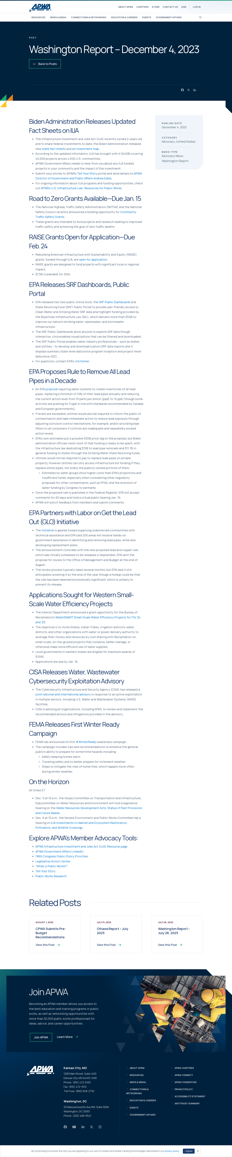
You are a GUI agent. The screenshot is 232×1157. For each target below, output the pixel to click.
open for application (93, 259)
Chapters (142, 6)
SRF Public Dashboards (114, 302)
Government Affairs (169, 17)
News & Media (58, 17)
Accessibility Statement (190, 1096)
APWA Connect (184, 1075)
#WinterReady (86, 742)
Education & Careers (124, 17)
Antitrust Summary (187, 1103)
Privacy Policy (184, 1089)
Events (146, 17)
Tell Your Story (87, 173)
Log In (197, 6)
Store (156, 6)
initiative (48, 530)
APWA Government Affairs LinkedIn (59, 851)
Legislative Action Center (53, 861)
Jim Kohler (82, 361)
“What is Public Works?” (51, 866)
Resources (38, 17)
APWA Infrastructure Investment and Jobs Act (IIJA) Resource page (81, 846)
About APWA (125, 6)
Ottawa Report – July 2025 (112, 931)
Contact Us (170, 6)
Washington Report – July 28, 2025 (174, 931)
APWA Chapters (184, 1068)
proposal (52, 389)
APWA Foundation (185, 1082)
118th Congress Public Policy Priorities (61, 856)
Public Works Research (51, 876)
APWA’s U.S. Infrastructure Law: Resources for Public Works (81, 188)
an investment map (85, 149)
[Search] (200, 17)
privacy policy (172, 1150)
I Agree (189, 1150)
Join (183, 6)
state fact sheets (54, 149)
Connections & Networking (88, 17)
